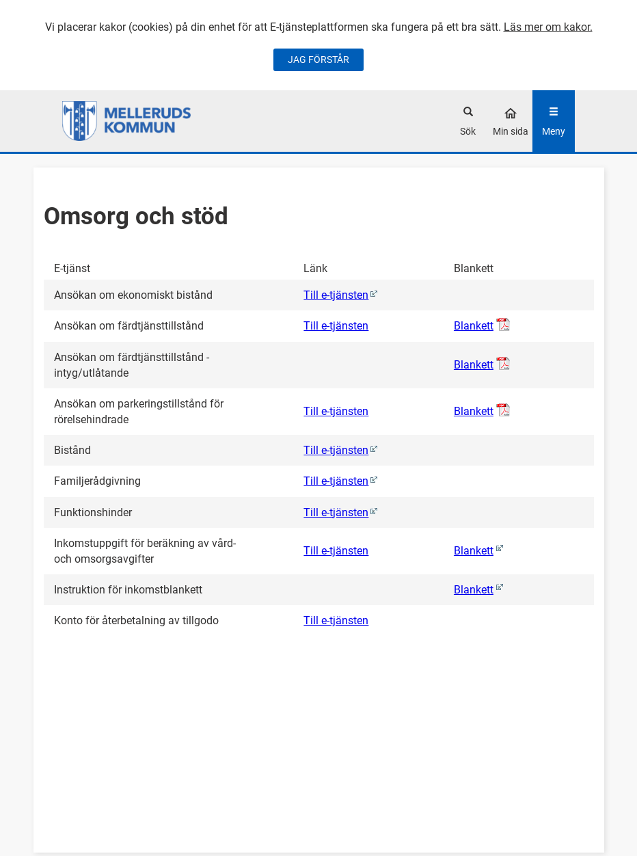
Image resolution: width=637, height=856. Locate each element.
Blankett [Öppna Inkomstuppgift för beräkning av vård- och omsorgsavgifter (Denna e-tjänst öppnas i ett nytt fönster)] (473, 550)
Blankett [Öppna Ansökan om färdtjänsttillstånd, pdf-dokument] (473, 325)
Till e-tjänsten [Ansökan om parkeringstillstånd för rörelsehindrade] (335, 411)
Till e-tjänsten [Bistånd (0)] (335, 450)
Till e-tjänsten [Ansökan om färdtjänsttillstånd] (335, 325)
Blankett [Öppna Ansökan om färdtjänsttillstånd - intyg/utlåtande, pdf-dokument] (473, 364)
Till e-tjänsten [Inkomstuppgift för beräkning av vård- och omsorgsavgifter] (335, 550)
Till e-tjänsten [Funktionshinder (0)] (335, 512)
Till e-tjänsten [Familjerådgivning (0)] (335, 480)
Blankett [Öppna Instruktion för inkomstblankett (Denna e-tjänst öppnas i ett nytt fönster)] (473, 589)
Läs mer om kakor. (548, 27)
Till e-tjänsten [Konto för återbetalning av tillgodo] (335, 620)
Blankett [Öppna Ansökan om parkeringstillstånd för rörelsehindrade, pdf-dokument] (473, 411)
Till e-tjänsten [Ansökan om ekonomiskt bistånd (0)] (335, 295)
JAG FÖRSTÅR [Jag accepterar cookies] (318, 59)
